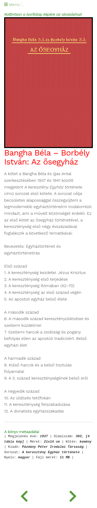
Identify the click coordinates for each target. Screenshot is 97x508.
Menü (12, 4)
